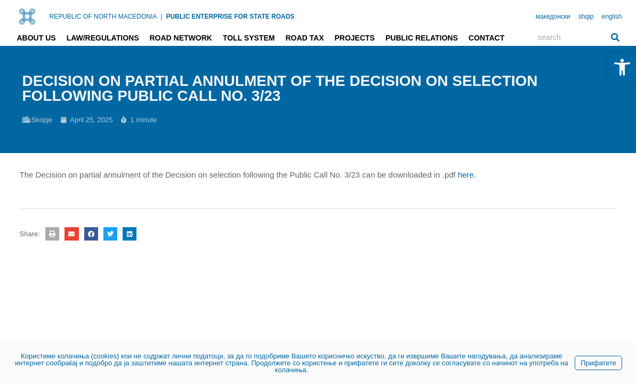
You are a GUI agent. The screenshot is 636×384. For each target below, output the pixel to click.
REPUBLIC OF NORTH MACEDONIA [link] (103, 16)
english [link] (611, 16)
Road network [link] (180, 38)
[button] (52, 234)
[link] (622, 67)
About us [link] (36, 38)
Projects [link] (354, 38)
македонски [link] (553, 16)
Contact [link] (486, 38)
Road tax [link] (304, 38)
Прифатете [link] (598, 363)
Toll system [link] (249, 38)
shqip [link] (586, 16)
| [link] (161, 16)
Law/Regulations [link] (103, 38)
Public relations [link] (421, 38)
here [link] (466, 174)
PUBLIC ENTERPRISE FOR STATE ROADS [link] (230, 16)
